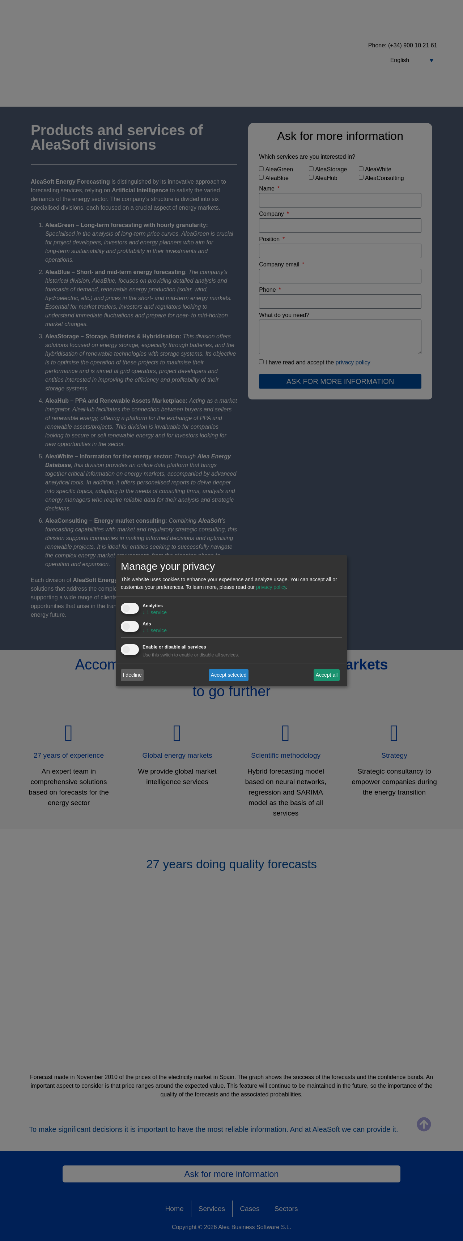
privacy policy (271, 587)
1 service (155, 612)
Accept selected (229, 675)
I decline (132, 675)
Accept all (327, 675)
